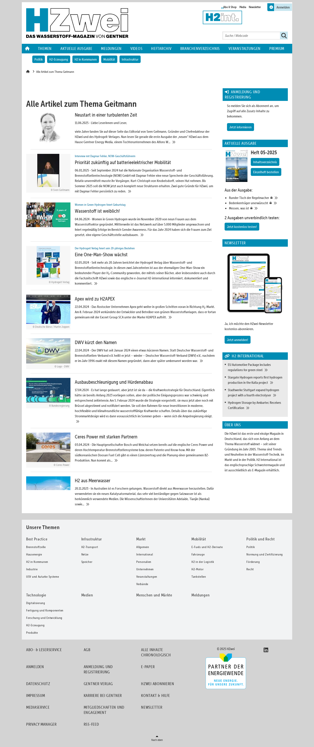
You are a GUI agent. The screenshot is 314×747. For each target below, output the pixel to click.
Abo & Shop (230, 7)
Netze (85, 556)
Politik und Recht (260, 540)
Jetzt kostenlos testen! (242, 226)
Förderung (253, 563)
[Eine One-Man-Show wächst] (121, 266)
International (144, 556)
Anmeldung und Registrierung (98, 671)
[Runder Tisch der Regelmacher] (257, 197)
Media (242, 7)
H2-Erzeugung (58, 59)
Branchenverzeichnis (200, 48)
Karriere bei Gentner (103, 696)
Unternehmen (145, 570)
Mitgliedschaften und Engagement (104, 711)
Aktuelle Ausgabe (76, 48)
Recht (250, 570)
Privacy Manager (41, 725)
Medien (87, 596)
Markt (141, 540)
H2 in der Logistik (202, 563)
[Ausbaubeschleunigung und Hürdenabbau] (121, 401)
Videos (136, 48)
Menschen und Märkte (154, 596)
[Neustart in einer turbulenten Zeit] (121, 128)
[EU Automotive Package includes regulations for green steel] (257, 367)
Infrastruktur (130, 59)
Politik (38, 59)
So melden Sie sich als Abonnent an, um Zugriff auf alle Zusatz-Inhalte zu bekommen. (253, 111)
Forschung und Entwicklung (44, 619)
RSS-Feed (91, 725)
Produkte (32, 634)
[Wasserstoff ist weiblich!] (121, 220)
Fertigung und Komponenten (44, 612)
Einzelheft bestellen (266, 172)
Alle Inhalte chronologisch (156, 654)
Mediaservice (38, 708)
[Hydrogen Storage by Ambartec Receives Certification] (257, 405)
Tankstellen (198, 578)
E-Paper (148, 668)
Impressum (35, 696)
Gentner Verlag (98, 685)
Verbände (142, 585)
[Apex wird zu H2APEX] (121, 313)
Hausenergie (34, 556)
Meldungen (111, 48)
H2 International (267, 459)
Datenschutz (38, 685)
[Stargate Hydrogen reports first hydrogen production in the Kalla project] (257, 380)
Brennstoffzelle (36, 548)
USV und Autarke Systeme (42, 578)
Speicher (86, 563)
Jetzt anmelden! (237, 340)
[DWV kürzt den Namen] (121, 354)
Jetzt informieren (240, 127)
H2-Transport (89, 548)
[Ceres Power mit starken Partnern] (121, 451)
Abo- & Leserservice (44, 651)
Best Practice (36, 540)
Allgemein (142, 548)
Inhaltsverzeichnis (265, 162)
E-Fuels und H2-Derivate (207, 548)
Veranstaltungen (245, 48)
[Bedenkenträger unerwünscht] (257, 202)
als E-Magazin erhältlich (263, 470)
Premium (276, 48)
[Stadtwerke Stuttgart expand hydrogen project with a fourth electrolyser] (257, 392)
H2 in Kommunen (86, 59)
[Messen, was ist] (257, 208)
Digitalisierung (35, 604)
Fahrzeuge (198, 556)
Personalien (143, 563)
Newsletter (255, 7)
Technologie (36, 596)
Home (28, 48)
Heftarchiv (161, 48)
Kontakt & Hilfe (155, 696)
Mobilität (109, 59)
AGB (87, 651)
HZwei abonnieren (157, 685)
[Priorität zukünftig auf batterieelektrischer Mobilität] (121, 174)
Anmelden (35, 668)
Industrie (32, 570)
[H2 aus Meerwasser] (121, 492)
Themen (45, 48)
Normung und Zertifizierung (264, 556)
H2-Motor (197, 570)
